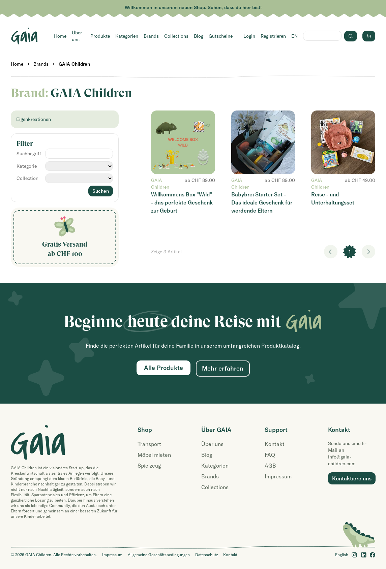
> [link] (368, 251)
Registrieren (273, 36)
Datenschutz (206, 554)
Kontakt (275, 444)
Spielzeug (149, 465)
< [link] (330, 251)
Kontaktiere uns (352, 478)
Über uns (77, 36)
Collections (176, 36)
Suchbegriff (29, 154)
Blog (198, 36)
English (341, 554)
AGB (270, 465)
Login (249, 36)
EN (294, 36)
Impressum (278, 476)
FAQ (270, 454)
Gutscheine (221, 36)
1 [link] (350, 251)
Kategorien (126, 36)
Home (60, 36)
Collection (27, 178)
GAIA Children (74, 64)
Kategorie (27, 166)
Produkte (100, 36)
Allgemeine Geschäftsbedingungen (159, 554)
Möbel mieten (154, 454)
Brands (151, 36)
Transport (149, 444)
